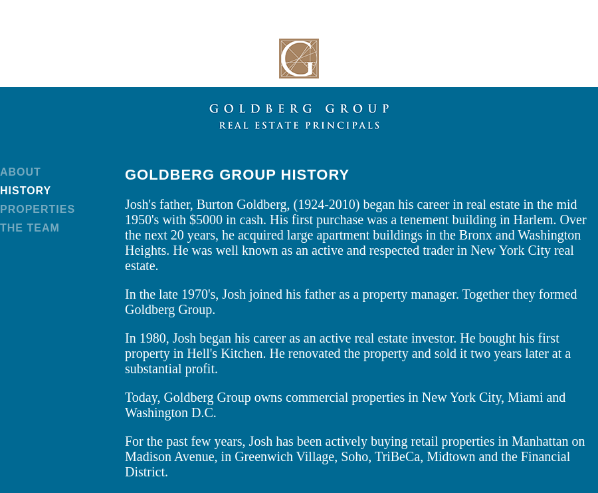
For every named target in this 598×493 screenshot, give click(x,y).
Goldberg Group (299, 59)
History (25, 190)
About (20, 172)
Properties (37, 209)
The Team (30, 228)
